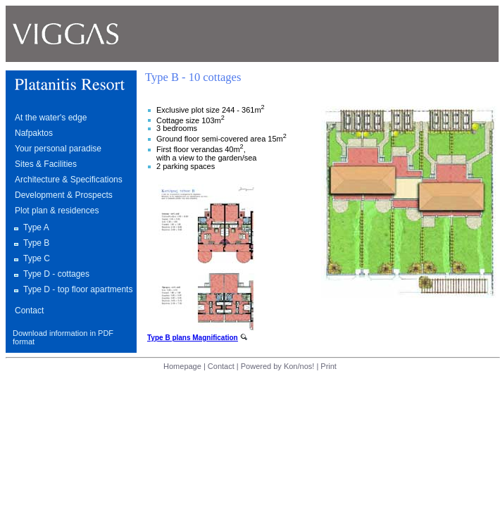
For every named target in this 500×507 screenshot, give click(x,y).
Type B (36, 243)
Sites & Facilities (46, 164)
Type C (36, 258)
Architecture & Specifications (69, 179)
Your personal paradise (58, 149)
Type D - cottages (56, 274)
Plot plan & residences (57, 210)
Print (328, 366)
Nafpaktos (34, 133)
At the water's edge (51, 118)
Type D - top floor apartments (77, 289)
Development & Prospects (64, 195)
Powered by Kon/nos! (278, 366)
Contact (29, 310)
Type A (36, 227)
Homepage (183, 366)
